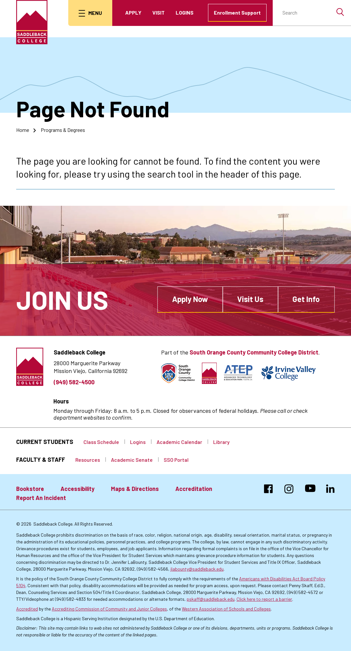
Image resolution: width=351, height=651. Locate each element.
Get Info (306, 299)
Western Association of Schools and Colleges (226, 608)
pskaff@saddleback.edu (211, 599)
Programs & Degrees (63, 130)
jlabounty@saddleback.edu (197, 569)
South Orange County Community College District (254, 352)
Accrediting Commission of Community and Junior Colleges (109, 608)
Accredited (27, 608)
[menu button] (90, 13)
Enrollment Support (237, 12)
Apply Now (190, 299)
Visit (158, 12)
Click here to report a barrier (264, 599)
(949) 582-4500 (74, 382)
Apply (133, 12)
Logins (184, 12)
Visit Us (250, 299)
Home (22, 130)
